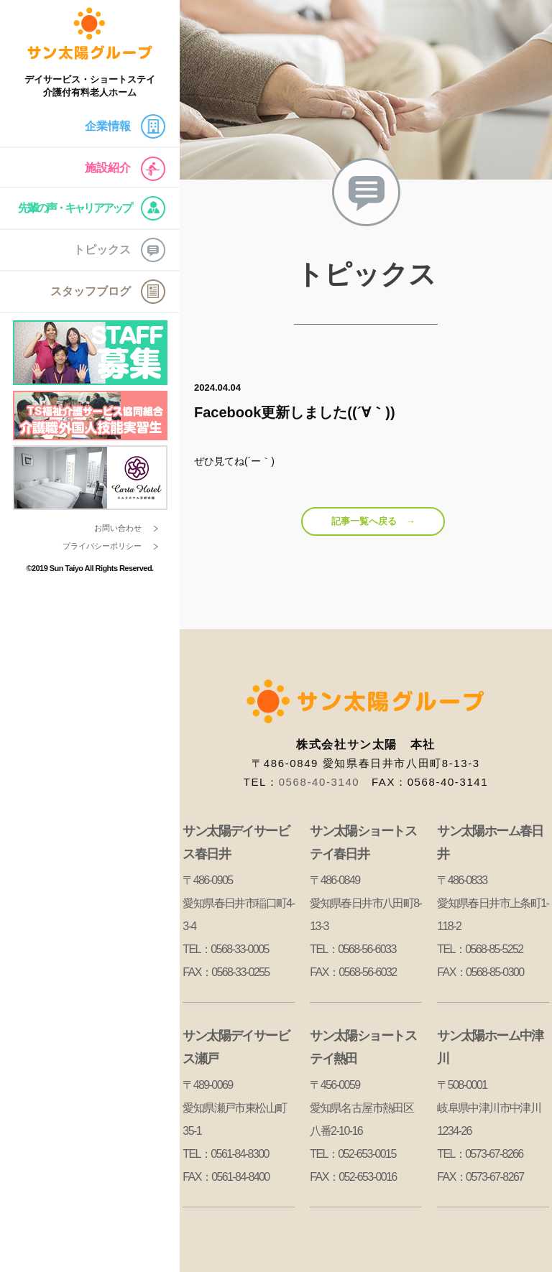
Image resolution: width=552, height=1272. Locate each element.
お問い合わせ (118, 528)
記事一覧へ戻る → (373, 521)
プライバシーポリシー (102, 546)
